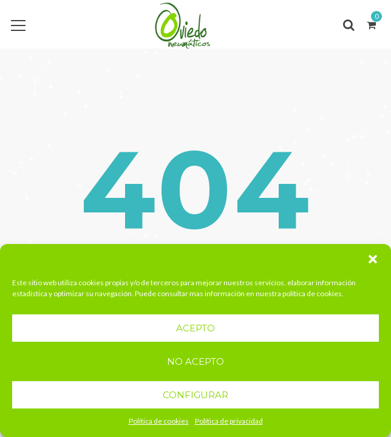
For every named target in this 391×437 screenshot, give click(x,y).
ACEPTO (195, 328)
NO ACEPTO (195, 361)
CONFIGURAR (195, 395)
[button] (373, 259)
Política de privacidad (229, 420)
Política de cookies (159, 420)
